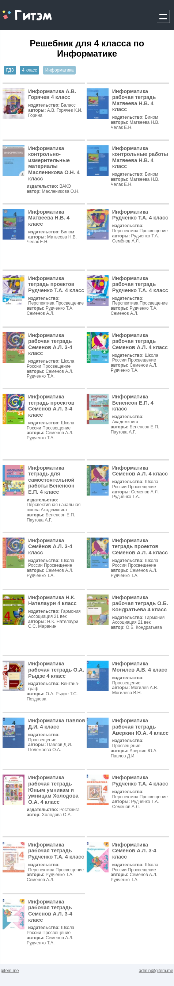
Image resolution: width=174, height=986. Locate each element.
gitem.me (19, 11)
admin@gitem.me (156, 970)
